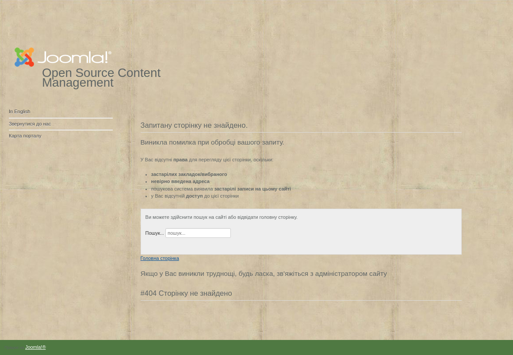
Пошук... (154, 233)
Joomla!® (35, 347)
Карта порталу (25, 135)
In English (19, 111)
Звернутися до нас (30, 123)
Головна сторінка (160, 258)
